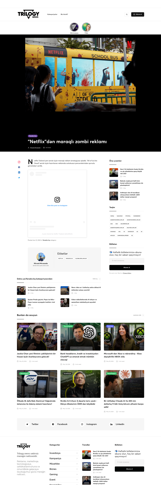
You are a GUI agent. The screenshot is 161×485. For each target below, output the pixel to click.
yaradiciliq (69, 258)
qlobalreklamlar (81, 258)
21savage (113, 231)
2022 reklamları (131, 227)
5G (132, 235)
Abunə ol (139, 14)
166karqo (120, 216)
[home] (29, 14)
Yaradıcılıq (32, 136)
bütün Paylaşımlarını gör (41, 265)
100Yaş (112, 216)
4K (141, 231)
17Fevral (128, 216)
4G (137, 231)
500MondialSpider (123, 235)
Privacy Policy (127, 273)
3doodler (131, 231)
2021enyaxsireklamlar (133, 219)
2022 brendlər (125, 223)
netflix (60, 258)
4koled (112, 235)
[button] (52, 14)
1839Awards (136, 216)
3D (124, 231)
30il (119, 231)
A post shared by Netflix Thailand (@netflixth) (57, 234)
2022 (111, 223)
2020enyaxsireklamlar (117, 219)
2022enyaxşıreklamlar (117, 227)
